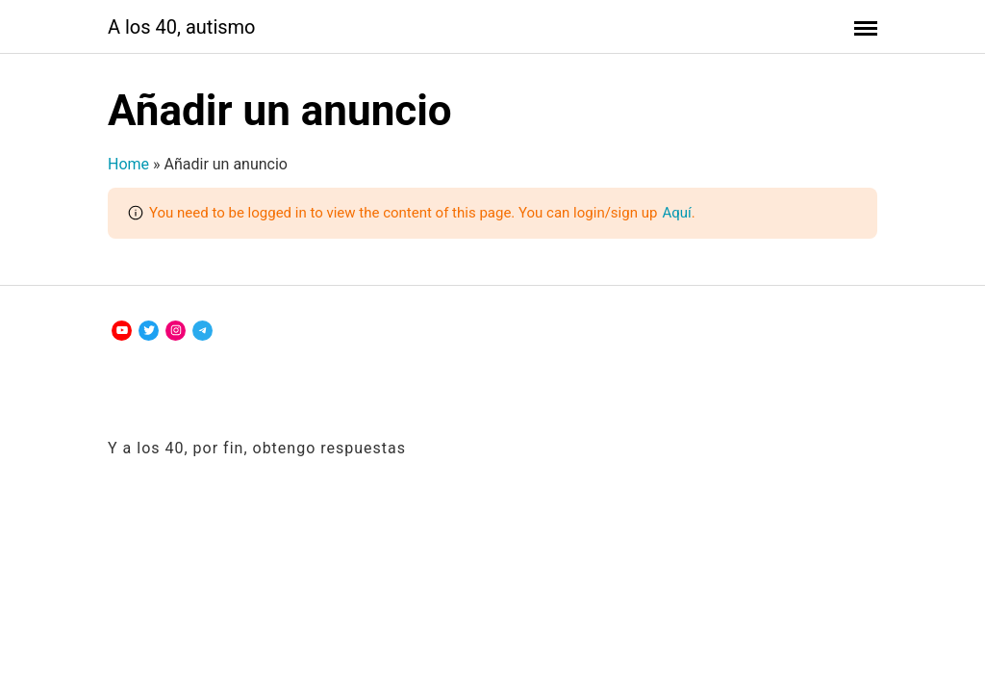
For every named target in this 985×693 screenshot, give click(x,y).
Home (128, 164)
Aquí (676, 212)
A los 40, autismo (182, 27)
